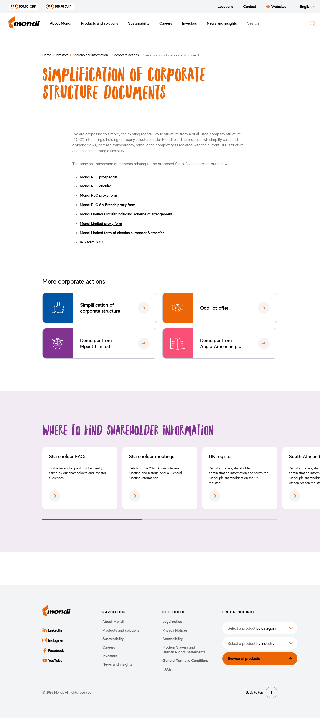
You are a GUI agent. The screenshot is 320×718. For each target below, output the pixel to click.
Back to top (262, 692)
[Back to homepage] (24, 23)
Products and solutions (99, 23)
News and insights (222, 23)
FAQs (167, 669)
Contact (249, 6)
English (307, 6)
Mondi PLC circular (95, 185)
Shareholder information (90, 55)
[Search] (313, 23)
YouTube (52, 660)
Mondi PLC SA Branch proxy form (108, 204)
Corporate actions (125, 55)
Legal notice (172, 621)
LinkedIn (52, 630)
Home (46, 55)
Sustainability (139, 23)
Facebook (53, 650)
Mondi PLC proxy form (98, 195)
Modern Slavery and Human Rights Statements (184, 649)
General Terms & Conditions (185, 660)
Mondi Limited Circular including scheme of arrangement (126, 213)
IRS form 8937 (91, 241)
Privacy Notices (175, 630)
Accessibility (172, 638)
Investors (189, 23)
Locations (225, 6)
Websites (278, 6)
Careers (166, 23)
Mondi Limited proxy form (101, 223)
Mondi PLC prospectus (99, 176)
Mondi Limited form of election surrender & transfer (122, 232)
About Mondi (60, 23)
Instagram (53, 640)
